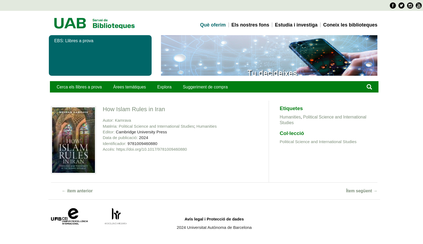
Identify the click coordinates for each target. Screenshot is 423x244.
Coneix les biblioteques (350, 24)
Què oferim (213, 24)
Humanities (206, 126)
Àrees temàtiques (129, 87)
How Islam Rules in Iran (134, 109)
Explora (164, 87)
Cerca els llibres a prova (79, 87)
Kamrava (123, 120)
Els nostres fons (250, 24)
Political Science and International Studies (156, 126)
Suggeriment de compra (205, 87)
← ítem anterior (77, 191)
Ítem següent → (361, 191)
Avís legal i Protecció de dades (214, 219)
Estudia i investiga (296, 24)
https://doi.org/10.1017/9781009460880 (151, 149)
